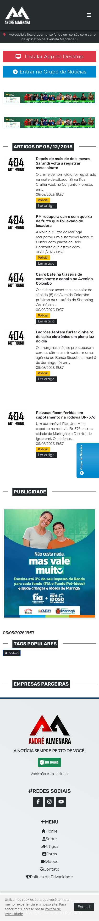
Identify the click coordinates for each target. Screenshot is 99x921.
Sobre (49, 839)
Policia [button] (11, 652)
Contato (49, 869)
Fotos (49, 854)
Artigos (49, 846)
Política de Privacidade (49, 877)
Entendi (84, 907)
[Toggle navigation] (89, 15)
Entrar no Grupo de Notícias (49, 72)
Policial (43, 200)
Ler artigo (46, 206)
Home (49, 831)
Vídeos (49, 861)
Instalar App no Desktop (49, 56)
